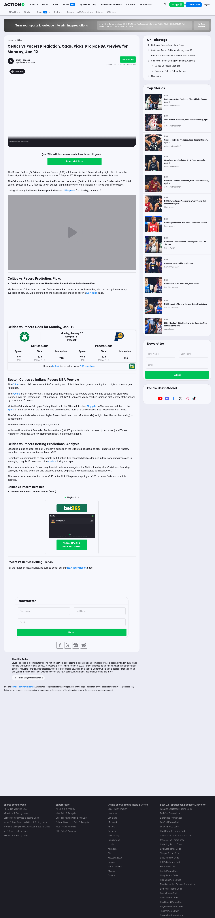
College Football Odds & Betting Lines (21, 818)
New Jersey (113, 835)
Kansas (111, 862)
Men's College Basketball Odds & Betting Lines (25, 822)
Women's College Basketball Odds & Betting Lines (27, 826)
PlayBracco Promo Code (171, 906)
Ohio (110, 853)
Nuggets (91, 406)
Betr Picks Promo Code (171, 889)
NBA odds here (87, 366)
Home (10, 40)
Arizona (111, 826)
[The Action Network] (14, 4)
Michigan (112, 849)
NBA (19, 40)
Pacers (16, 393)
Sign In (207, 5)
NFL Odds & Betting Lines (16, 809)
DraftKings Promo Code (171, 818)
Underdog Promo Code (171, 844)
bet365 (55, 366)
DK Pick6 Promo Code (170, 862)
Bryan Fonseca (23, 60)
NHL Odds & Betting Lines (16, 835)
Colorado (112, 831)
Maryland (112, 822)
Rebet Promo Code (169, 897)
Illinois (111, 844)
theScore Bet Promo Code (172, 840)
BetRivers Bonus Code (170, 849)
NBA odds (91, 292)
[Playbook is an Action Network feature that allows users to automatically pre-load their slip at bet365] (78, 497)
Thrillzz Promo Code (169, 911)
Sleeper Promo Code (169, 853)
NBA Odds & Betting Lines (16, 813)
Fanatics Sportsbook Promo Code (176, 809)
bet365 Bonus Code (169, 826)
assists (52, 461)
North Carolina (115, 866)
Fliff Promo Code (168, 866)
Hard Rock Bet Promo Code (173, 831)
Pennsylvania (114, 840)
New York (112, 813)
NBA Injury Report (77, 567)
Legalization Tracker (117, 809)
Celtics (16, 384)
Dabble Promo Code (169, 858)
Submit (71, 632)
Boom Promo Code (169, 893)
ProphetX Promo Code (170, 880)
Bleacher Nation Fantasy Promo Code (177, 884)
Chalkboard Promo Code (171, 902)
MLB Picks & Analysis (66, 826)
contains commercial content (23, 687)
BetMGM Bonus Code (170, 813)
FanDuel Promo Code (170, 822)
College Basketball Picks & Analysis (72, 822)
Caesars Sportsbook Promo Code (176, 835)
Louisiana (112, 818)
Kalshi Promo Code (169, 871)
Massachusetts (115, 858)
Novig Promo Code (169, 875)
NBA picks (69, 190)
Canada (111, 875)
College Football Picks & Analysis (71, 818)
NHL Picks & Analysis (66, 831)
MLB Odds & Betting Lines (16, 831)
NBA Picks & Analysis (66, 813)
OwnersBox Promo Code (171, 915)
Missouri (112, 871)
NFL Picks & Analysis (65, 809)
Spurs (11, 409)
